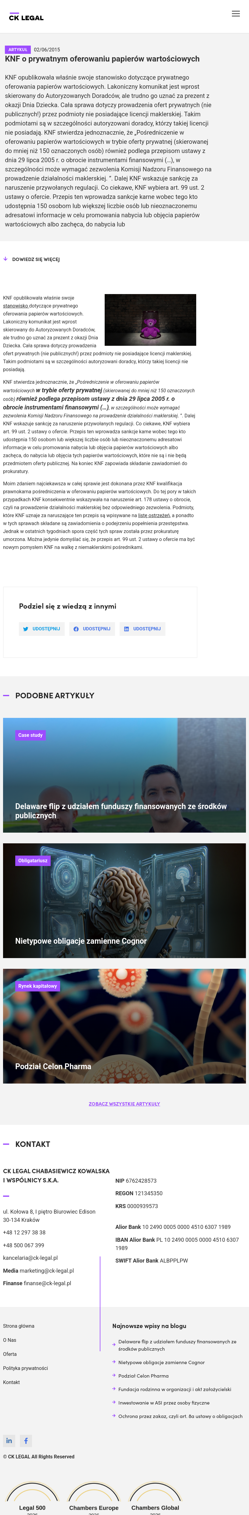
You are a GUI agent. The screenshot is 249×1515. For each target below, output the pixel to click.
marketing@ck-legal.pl (47, 1270)
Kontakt (11, 1382)
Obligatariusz (33, 861)
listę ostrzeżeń (154, 515)
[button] (124, 1103)
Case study (30, 735)
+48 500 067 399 (23, 1245)
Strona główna (18, 1326)
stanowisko (16, 306)
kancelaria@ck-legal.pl (30, 1258)
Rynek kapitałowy (37, 986)
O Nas (9, 1340)
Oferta (10, 1354)
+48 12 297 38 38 (24, 1232)
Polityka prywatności (25, 1368)
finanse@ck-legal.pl (47, 1283)
